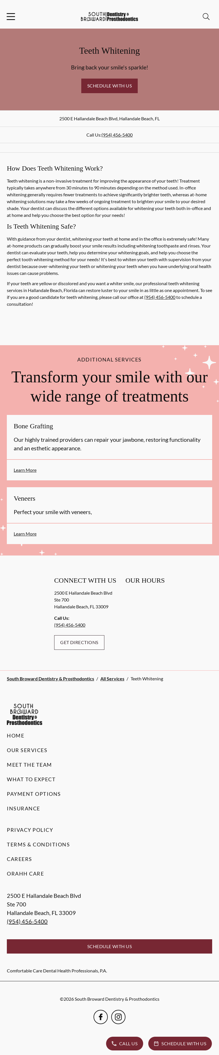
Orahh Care (25, 873)
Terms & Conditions (38, 844)
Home (15, 735)
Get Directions (79, 642)
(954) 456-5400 (117, 134)
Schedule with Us (109, 85)
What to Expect (31, 779)
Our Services (27, 750)
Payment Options (34, 794)
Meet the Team (29, 765)
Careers (19, 859)
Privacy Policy (30, 830)
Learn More (25, 470)
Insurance (23, 808)
